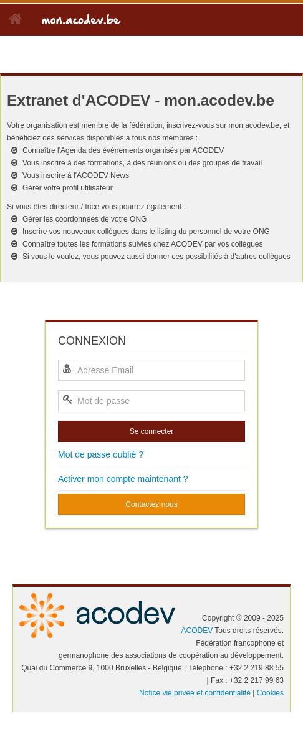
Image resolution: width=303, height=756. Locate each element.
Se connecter (152, 431)
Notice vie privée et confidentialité (195, 693)
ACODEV (197, 630)
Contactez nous (151, 504)
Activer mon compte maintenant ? (123, 479)
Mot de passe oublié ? (100, 454)
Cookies (270, 693)
